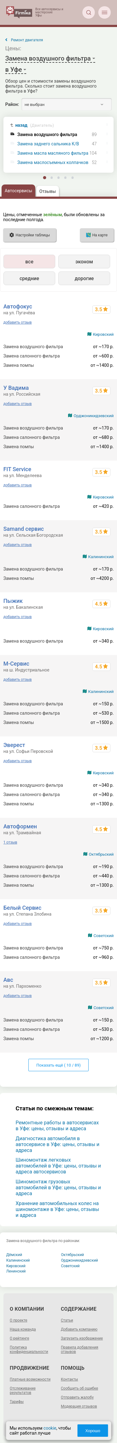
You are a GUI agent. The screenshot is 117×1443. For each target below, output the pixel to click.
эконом (84, 262)
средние (29, 278)
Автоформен (20, 826)
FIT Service (17, 469)
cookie (49, 1428)
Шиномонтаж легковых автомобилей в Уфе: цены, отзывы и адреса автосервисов (58, 1166)
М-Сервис (16, 663)
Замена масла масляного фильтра (52, 153)
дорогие (84, 278)
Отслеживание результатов (23, 1390)
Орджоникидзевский (94, 415)
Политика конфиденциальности (29, 1349)
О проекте (18, 1320)
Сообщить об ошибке (79, 1388)
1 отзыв (10, 842)
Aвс (8, 979)
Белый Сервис (22, 907)
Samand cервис (23, 529)
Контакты (69, 1379)
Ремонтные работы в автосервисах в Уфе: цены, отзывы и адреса (57, 1125)
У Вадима (16, 388)
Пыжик (13, 601)
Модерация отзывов (79, 1406)
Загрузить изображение (82, 1338)
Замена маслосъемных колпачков (53, 162)
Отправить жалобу (77, 1397)
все (29, 262)
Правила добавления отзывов (79, 1349)
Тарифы (17, 1402)
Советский (104, 935)
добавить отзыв (17, 322)
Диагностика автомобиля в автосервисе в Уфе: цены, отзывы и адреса (58, 1144)
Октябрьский (101, 854)
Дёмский (14, 1255)
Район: (12, 104)
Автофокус (17, 306)
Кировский (103, 334)
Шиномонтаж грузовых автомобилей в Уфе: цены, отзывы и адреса (58, 1187)
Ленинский (16, 1271)
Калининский (101, 556)
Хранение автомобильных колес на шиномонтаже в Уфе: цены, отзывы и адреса (57, 1209)
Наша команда (23, 1329)
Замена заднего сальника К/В (48, 144)
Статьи (67, 1320)
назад (34, 125)
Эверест (14, 745)
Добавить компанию (79, 1329)
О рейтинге (19, 1338)
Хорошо (92, 1430)
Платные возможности (30, 1379)
